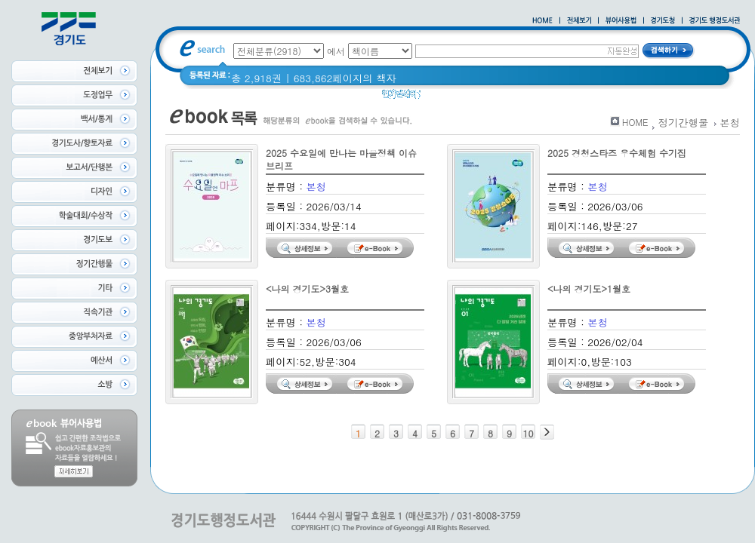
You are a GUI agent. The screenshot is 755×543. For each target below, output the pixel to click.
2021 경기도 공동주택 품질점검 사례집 (550, 97)
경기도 (667, 97)
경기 (440, 97)
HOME (635, 121)
